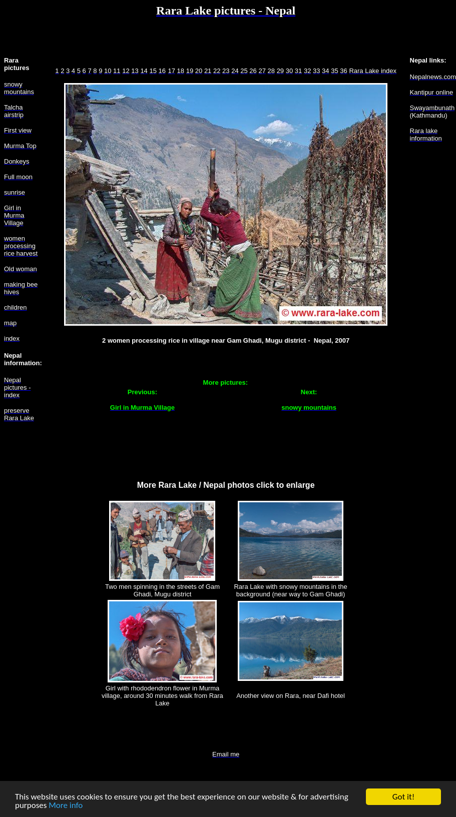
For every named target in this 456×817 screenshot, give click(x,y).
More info (66, 805)
